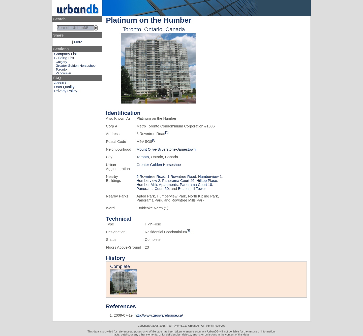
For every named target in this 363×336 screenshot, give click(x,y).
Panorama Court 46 (178, 181)
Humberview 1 (210, 177)
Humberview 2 (148, 181)
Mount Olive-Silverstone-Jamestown (166, 149)
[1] (166, 132)
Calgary (61, 63)
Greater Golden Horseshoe (76, 67)
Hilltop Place (206, 181)
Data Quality (64, 88)
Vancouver (63, 74)
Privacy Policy (65, 92)
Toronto (61, 70)
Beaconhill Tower (192, 189)
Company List (65, 55)
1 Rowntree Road (181, 177)
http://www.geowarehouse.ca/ (159, 315)
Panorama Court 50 (152, 189)
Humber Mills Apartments (157, 185)
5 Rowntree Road (150, 177)
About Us (61, 84)
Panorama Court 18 (196, 185)
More (78, 43)
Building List (64, 59)
